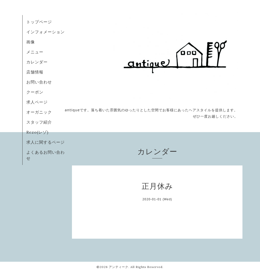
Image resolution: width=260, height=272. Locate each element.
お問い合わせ (39, 81)
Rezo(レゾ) (37, 132)
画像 (30, 41)
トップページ (39, 21)
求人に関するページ (45, 142)
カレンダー (37, 61)
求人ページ (37, 102)
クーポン (34, 92)
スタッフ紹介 (39, 122)
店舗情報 (34, 71)
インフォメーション (45, 31)
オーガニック (39, 112)
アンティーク (118, 267)
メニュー (34, 51)
